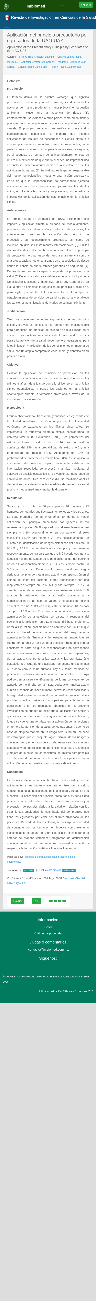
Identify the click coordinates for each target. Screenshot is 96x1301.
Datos (48, 927)
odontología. (14, 861)
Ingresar (86, 4)
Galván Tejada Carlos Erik (32, 66)
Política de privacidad (48, 933)
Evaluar (17, 901)
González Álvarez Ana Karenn (37, 61)
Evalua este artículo (50, 870)
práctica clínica (66, 856)
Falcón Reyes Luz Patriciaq (65, 66)
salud (54, 856)
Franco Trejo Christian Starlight (36, 56)
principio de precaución (38, 856)
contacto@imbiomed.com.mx (48, 949)
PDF (36, 901)
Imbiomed (36, 6)
